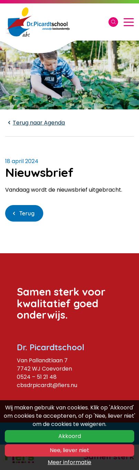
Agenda (35, 123)
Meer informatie (69, 462)
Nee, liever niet (69, 450)
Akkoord (69, 436)
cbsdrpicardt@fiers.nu (47, 385)
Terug (27, 213)
